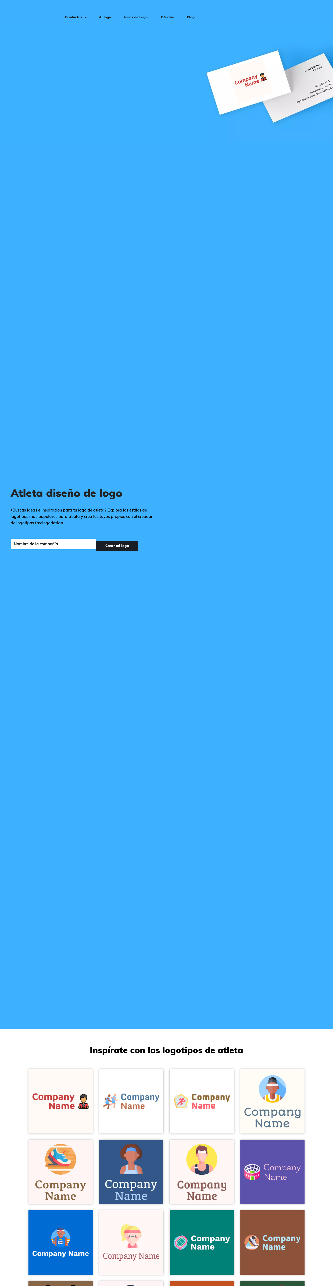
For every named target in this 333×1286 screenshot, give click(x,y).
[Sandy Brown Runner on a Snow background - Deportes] (60, 1172)
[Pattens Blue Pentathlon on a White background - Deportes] (202, 1101)
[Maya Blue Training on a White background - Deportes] (131, 1101)
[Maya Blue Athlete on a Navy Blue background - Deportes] (60, 1242)
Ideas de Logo (132, 10)
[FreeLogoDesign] (37, 9)
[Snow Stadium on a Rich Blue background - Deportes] (272, 1172)
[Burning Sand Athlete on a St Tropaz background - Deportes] (131, 1172)
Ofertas (164, 10)
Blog (187, 10)
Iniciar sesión (312, 10)
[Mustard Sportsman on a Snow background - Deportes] (202, 1172)
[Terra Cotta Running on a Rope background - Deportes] (272, 1242)
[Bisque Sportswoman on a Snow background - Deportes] (131, 1242)
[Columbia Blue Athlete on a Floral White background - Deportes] (272, 1101)
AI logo (102, 10)
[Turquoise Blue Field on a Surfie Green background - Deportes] (202, 1242)
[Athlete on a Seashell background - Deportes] (60, 1101)
